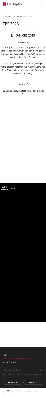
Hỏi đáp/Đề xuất (9, 362)
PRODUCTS (9, 16)
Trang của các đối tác (12, 370)
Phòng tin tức (33, 382)
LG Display (13, 4)
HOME (3, 16)
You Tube (12, 382)
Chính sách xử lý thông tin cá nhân (16, 358)
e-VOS (4, 355)
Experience (19, 16)
